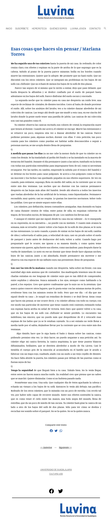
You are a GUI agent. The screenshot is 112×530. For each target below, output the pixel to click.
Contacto (95, 28)
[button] (105, 28)
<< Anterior (46, 447)
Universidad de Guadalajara (56, 469)
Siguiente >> (65, 447)
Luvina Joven (78, 28)
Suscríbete (22, 28)
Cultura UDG (56, 473)
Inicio (9, 28)
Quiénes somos (58, 28)
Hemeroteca (39, 28)
